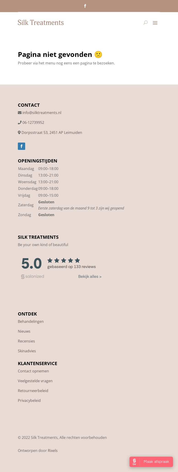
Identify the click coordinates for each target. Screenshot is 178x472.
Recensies (26, 341)
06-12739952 (33, 122)
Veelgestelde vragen (35, 380)
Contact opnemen (33, 371)
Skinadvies (27, 350)
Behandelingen (31, 321)
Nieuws (24, 331)
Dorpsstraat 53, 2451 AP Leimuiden (52, 132)
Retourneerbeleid (33, 390)
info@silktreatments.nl (41, 112)
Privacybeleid (29, 400)
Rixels (53, 450)
